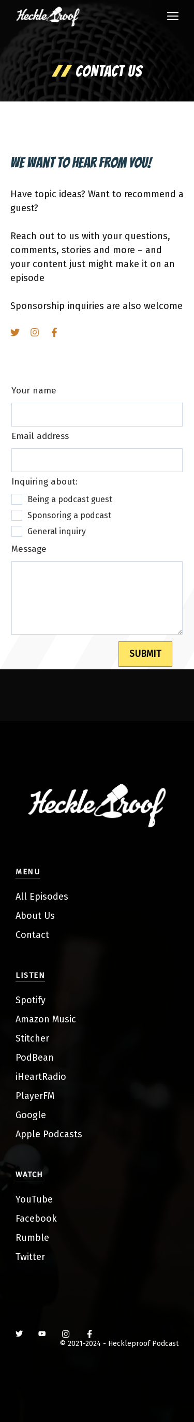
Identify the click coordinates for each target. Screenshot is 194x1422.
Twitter (30, 1257)
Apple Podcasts (49, 1134)
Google (31, 1115)
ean (46, 1057)
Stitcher (32, 1038)
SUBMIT (145, 653)
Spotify (31, 1000)
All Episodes (42, 896)
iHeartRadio (41, 1076)
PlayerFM (35, 1096)
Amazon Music (46, 1019)
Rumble (32, 1237)
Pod (24, 1057)
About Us (35, 915)
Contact (32, 935)
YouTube (34, 1199)
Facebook (36, 1218)
